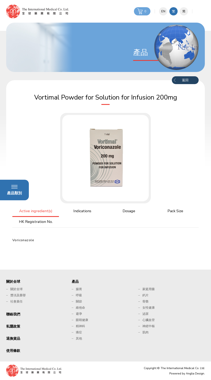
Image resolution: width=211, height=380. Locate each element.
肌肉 (145, 332)
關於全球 (13, 281)
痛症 (79, 332)
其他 (79, 338)
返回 (185, 80)
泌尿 (145, 314)
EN (163, 11)
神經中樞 (148, 326)
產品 (75, 281)
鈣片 (145, 295)
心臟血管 (148, 320)
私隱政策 (13, 326)
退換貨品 (13, 338)
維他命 (80, 308)
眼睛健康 (82, 320)
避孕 (79, 314)
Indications (82, 211)
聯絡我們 (13, 314)
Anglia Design (195, 373)
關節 (79, 301)
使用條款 (13, 350)
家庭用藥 (148, 289)
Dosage (129, 211)
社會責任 (16, 301)
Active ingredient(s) (35, 211)
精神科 (80, 326)
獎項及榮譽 (18, 295)
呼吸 (79, 295)
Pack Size (175, 211)
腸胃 (79, 289)
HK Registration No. (36, 221)
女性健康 (148, 308)
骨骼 (145, 301)
